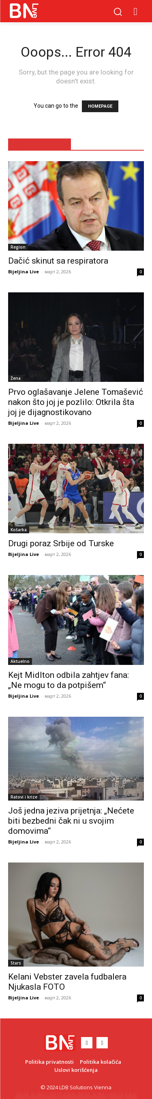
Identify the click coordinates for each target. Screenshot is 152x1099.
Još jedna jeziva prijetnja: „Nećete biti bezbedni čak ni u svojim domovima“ (71, 821)
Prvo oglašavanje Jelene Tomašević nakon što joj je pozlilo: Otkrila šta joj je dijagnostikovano (75, 402)
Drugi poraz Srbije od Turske (61, 543)
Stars (16, 963)
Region (18, 247)
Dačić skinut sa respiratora (58, 261)
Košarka (19, 529)
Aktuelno (20, 661)
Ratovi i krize (24, 797)
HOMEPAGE (100, 106)
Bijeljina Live (23, 271)
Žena (16, 378)
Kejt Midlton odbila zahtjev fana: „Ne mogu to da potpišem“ (68, 680)
